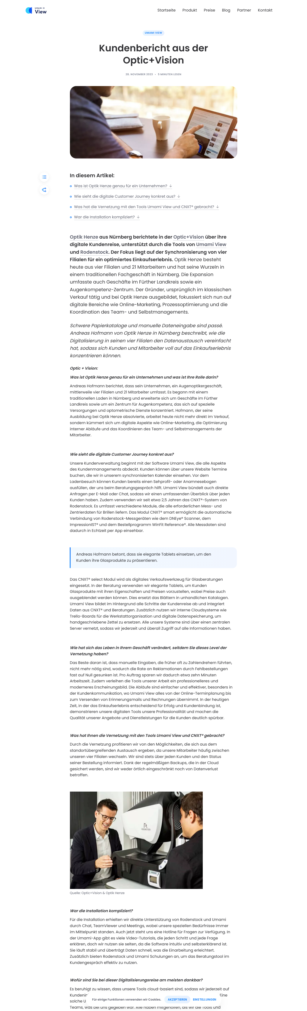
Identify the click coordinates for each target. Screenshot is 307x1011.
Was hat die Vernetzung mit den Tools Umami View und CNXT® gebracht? (146, 207)
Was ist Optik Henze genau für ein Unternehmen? (123, 186)
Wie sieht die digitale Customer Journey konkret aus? (127, 196)
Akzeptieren (177, 999)
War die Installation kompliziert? (107, 217)
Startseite (167, 10)
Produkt (189, 10)
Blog (226, 10)
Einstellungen (204, 999)
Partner (244, 10)
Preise (209, 10)
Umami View (153, 33)
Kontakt (265, 10)
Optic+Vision (188, 237)
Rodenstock (94, 252)
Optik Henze (84, 237)
